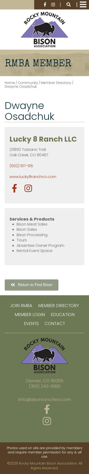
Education (63, 314)
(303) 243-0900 (45, 386)
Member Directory (58, 306)
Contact (55, 323)
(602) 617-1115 (21, 166)
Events (31, 323)
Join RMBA (21, 306)
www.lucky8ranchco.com (32, 176)
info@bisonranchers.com (44, 399)
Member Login (30, 314)
